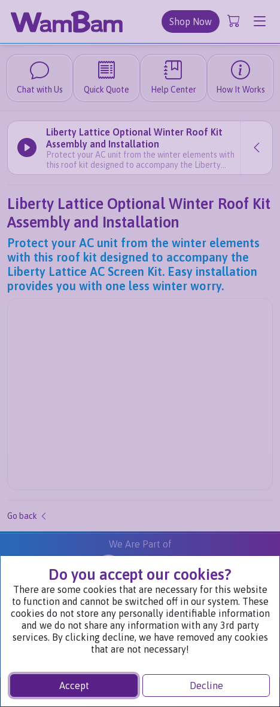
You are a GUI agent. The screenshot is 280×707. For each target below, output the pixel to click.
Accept (74, 685)
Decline (206, 685)
